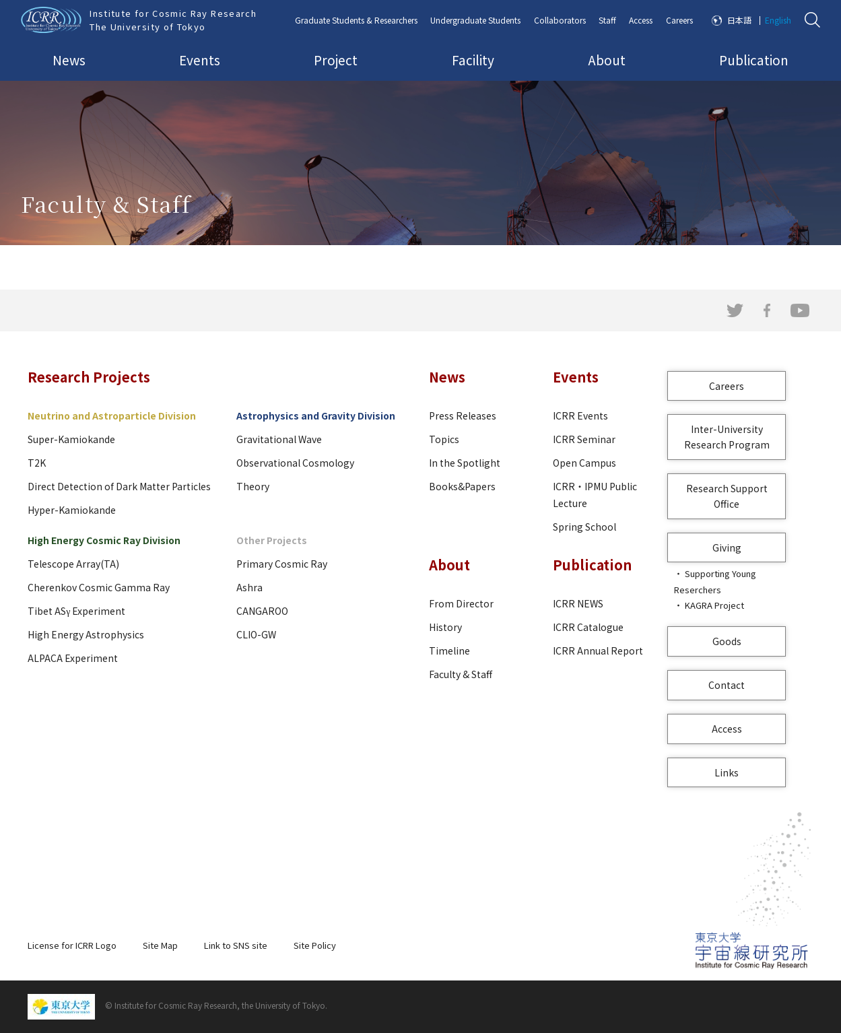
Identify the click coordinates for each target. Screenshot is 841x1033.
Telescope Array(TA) (73, 563)
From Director (461, 603)
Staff (607, 20)
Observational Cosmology (295, 462)
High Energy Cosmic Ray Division (104, 540)
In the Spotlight (464, 462)
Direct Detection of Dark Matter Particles (119, 486)
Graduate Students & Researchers (356, 20)
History (445, 627)
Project (336, 60)
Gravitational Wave (279, 439)
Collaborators (560, 20)
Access (640, 20)
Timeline (449, 650)
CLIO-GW (256, 634)
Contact (726, 685)
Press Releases (462, 415)
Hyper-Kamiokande (72, 509)
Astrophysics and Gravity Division (315, 415)
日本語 (739, 20)
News (69, 60)
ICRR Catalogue (588, 627)
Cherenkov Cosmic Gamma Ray (99, 587)
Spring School (584, 526)
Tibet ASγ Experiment (76, 611)
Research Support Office (727, 495)
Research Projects (89, 377)
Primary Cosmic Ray (281, 563)
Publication (753, 60)
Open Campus (584, 462)
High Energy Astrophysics (86, 634)
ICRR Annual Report (598, 650)
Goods (726, 641)
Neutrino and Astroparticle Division (112, 415)
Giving (726, 547)
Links (726, 772)
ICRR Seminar (584, 439)
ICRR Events (580, 415)
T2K (37, 462)
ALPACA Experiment (73, 658)
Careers (679, 20)
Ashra (249, 587)
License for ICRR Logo (72, 945)
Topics (444, 439)
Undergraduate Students (475, 20)
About (607, 60)
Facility (473, 60)
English (778, 20)
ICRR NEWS (578, 603)
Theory (252, 486)
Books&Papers (462, 486)
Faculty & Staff (460, 674)
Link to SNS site (235, 945)
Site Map (160, 945)
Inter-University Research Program (727, 436)
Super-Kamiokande (71, 439)
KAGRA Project (714, 605)
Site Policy (315, 945)
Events (199, 60)
